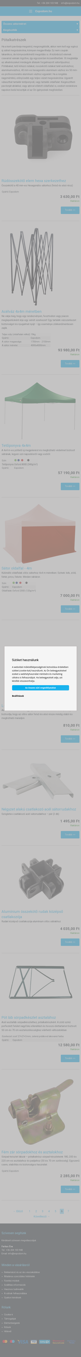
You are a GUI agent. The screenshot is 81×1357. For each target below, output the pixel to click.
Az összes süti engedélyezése (40, 687)
